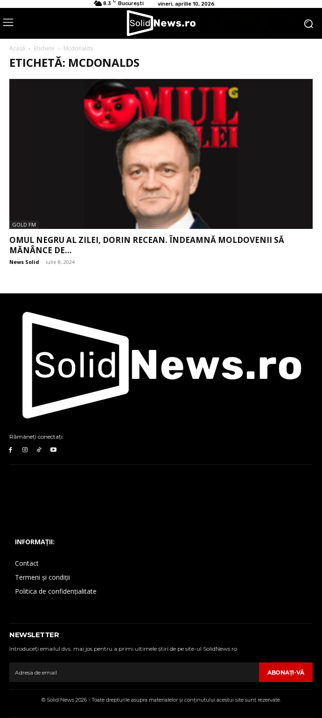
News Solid (24, 261)
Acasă (17, 48)
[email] (134, 672)
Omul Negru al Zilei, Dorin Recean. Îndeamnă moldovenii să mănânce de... (146, 245)
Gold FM (24, 224)
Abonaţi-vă (285, 672)
